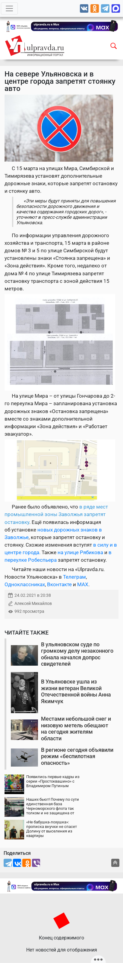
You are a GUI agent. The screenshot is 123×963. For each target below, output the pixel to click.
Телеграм (74, 577)
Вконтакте (59, 584)
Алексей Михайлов (33, 603)
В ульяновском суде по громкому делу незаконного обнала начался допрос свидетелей (77, 654)
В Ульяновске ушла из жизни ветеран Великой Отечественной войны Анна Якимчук (76, 691)
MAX (82, 584)
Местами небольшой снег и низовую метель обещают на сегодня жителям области (76, 729)
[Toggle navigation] (9, 8)
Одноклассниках (25, 584)
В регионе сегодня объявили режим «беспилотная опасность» (77, 756)
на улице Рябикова (80, 552)
